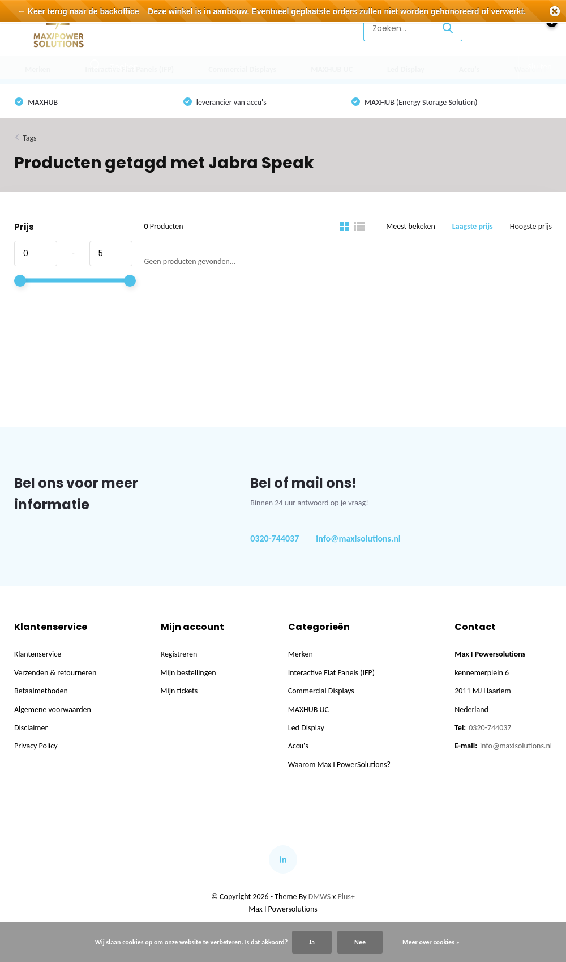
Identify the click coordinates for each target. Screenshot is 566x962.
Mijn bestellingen (188, 673)
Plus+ (346, 896)
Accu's (469, 69)
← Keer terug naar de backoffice (78, 11)
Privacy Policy (36, 746)
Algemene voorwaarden (52, 709)
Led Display (405, 69)
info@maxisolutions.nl (358, 538)
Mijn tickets (179, 691)
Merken (37, 69)
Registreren (179, 654)
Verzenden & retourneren (55, 673)
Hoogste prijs (531, 226)
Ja (312, 942)
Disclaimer (31, 728)
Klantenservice (320, 28)
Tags (30, 138)
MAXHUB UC (332, 69)
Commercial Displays (242, 69)
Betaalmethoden (41, 691)
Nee (360, 942)
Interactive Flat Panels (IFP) (129, 69)
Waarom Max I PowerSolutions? (339, 764)
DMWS (319, 896)
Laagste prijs (472, 226)
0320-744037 (274, 538)
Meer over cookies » (431, 942)
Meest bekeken (410, 226)
